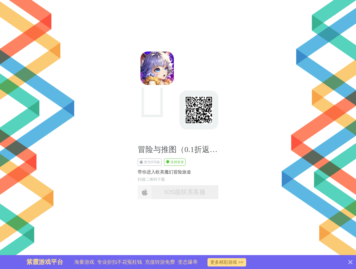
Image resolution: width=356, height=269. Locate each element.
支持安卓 (175, 162)
